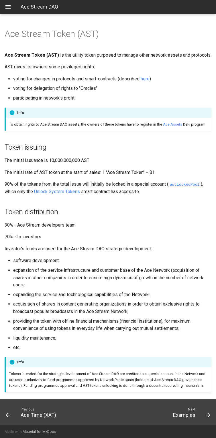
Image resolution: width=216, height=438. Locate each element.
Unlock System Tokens (57, 191)
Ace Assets (172, 124)
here (145, 79)
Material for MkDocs (39, 431)
